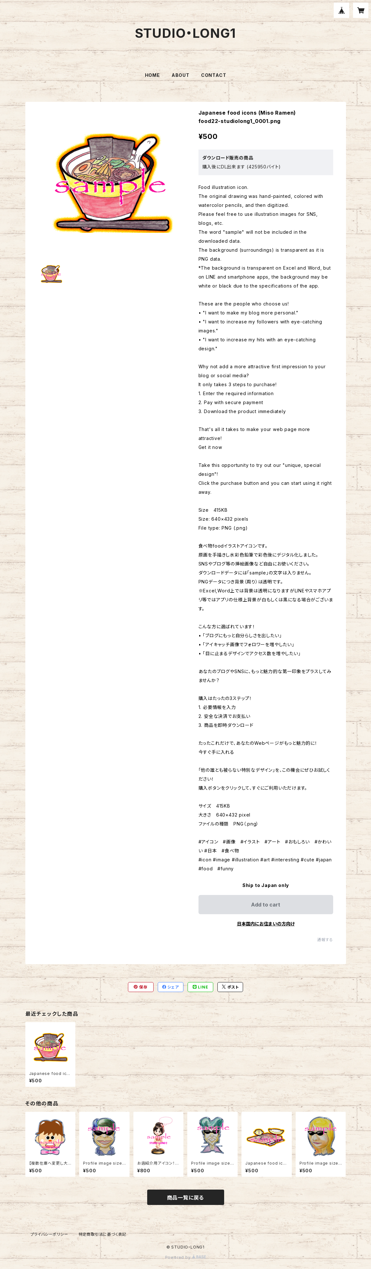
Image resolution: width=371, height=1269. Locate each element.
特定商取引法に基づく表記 (103, 1234)
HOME (152, 75)
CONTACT (213, 75)
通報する (325, 939)
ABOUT (181, 75)
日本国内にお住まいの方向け (266, 923)
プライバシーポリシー (49, 1234)
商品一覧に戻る (185, 1197)
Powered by (185, 1257)
